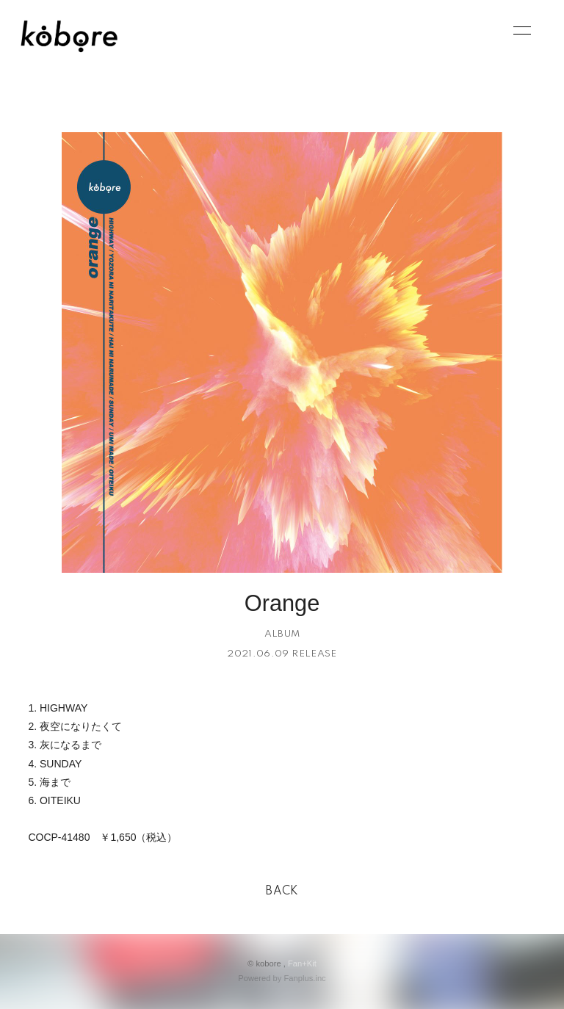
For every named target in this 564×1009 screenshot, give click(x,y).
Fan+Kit (302, 963)
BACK (282, 891)
